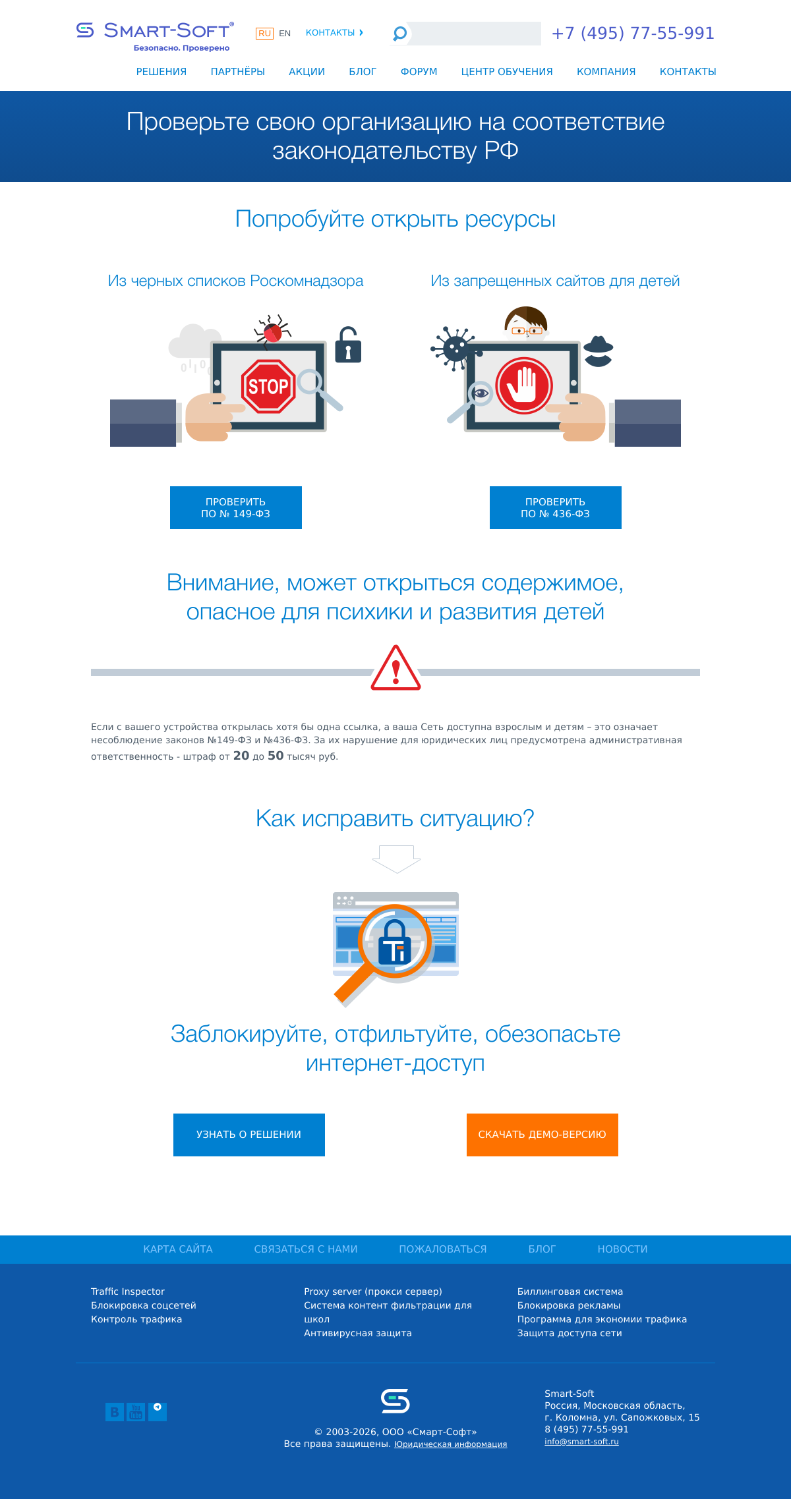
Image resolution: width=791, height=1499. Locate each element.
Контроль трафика (137, 1320)
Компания (606, 72)
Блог (363, 72)
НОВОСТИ (623, 1249)
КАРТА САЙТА (178, 1249)
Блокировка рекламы (569, 1306)
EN (285, 33)
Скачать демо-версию (542, 1134)
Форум (419, 72)
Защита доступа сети (569, 1333)
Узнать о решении (248, 1134)
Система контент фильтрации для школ (388, 1313)
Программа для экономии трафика (602, 1320)
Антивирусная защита (358, 1333)
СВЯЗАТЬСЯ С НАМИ (306, 1249)
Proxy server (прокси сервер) (373, 1292)
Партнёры (237, 72)
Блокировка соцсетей (143, 1306)
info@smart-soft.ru (581, 1441)
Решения (161, 72)
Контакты (335, 33)
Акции (307, 72)
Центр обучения (507, 72)
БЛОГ (542, 1249)
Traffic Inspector (128, 1292)
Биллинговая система (570, 1292)
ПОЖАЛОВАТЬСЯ (443, 1249)
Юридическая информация (451, 1444)
